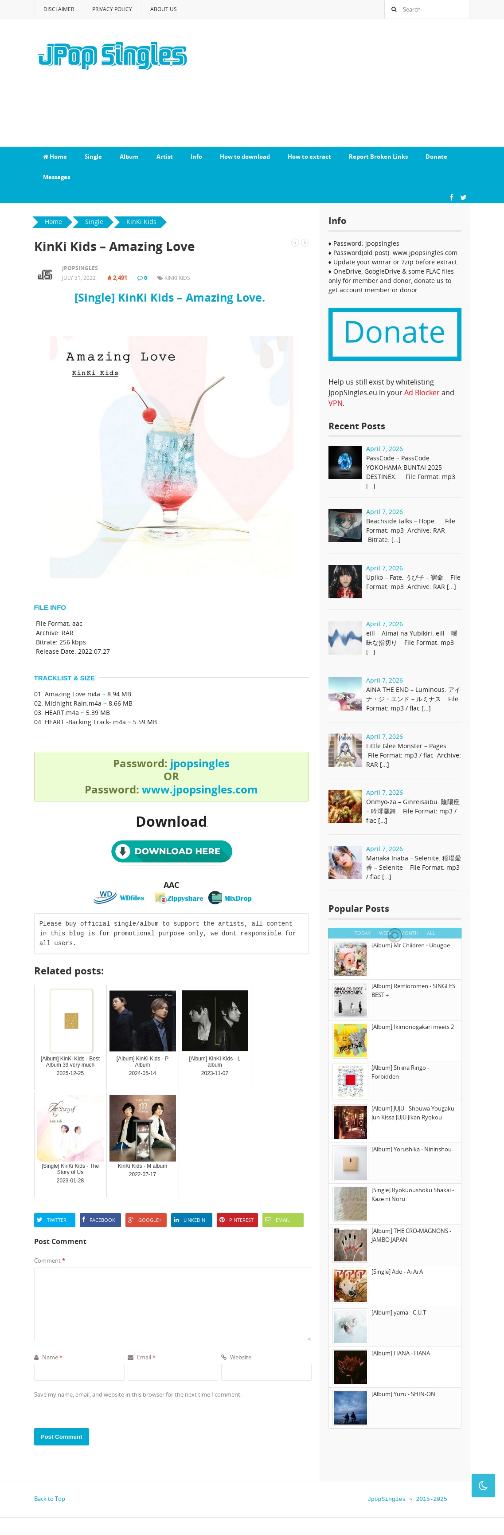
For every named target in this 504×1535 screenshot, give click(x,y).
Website (236, 1357)
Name (48, 1357)
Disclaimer (58, 9)
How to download (245, 157)
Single (93, 157)
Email (277, 1220)
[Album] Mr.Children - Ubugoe (410, 945)
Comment (49, 1260)
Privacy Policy (112, 9)
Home (55, 157)
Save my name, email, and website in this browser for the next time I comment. (138, 1394)
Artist (164, 157)
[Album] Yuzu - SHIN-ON (403, 1394)
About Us (163, 9)
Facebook (98, 1220)
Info (196, 157)
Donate (436, 157)
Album (129, 157)
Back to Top (49, 1499)
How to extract (309, 157)
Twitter (51, 1220)
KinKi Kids (177, 278)
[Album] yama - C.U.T (398, 1312)
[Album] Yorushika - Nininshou (411, 1149)
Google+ (144, 1220)
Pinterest (236, 1220)
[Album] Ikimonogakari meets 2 (412, 1027)
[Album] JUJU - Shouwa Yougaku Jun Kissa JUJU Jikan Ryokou (412, 1112)
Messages (56, 177)
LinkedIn (189, 1220)
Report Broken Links (378, 157)
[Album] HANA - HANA (400, 1353)
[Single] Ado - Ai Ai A (397, 1272)
